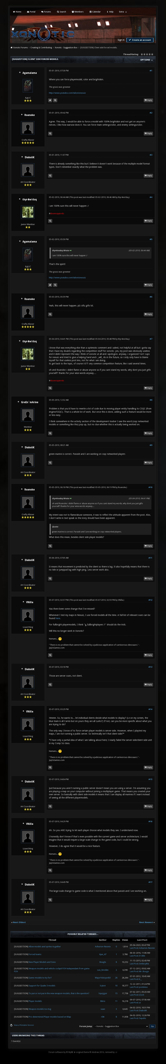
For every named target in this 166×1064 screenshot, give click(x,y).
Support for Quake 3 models (42, 985)
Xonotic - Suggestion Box (66, 47)
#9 (151, 445)
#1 (151, 71)
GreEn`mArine (29, 402)
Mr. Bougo (144, 971)
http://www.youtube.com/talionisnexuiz (67, 93)
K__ (140, 979)
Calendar (95, 11)
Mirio (102, 1001)
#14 (150, 709)
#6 (151, 297)
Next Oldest (19, 922)
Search (61, 11)
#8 (151, 400)
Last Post (134, 948)
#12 (150, 600)
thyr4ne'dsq (29, 199)
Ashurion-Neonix (103, 946)
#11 (150, 558)
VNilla (29, 602)
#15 (150, 779)
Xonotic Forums (20, 47)
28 (116, 978)
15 (116, 993)
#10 (150, 487)
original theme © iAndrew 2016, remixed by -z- (96, 1052)
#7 (151, 339)
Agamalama (30, 73)
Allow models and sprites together (45, 946)
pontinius (143, 987)
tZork (141, 995)
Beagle (103, 962)
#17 (150, 882)
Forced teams (35, 954)
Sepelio (142, 1018)
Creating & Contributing (41, 47)
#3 (151, 155)
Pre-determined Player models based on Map (50, 1017)
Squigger (103, 993)
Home (17, 11)
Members (77, 11)
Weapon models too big (40, 1009)
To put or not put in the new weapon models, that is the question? (59, 993)
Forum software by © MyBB (61, 1052)
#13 (150, 667)
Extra (121, 11)
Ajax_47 (102, 954)
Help (109, 11)
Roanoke (29, 115)
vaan (103, 1009)
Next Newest (146, 922)
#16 (150, 821)
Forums (46, 11)
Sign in (121, 40)
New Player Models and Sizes (42, 962)
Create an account (139, 40)
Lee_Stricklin (102, 970)
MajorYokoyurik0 (103, 978)
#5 (151, 239)
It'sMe (142, 956)
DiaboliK (29, 157)
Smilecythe (144, 963)
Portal (31, 11)
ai (140, 1002)
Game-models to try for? (40, 978)
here (58, 618)
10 (116, 985)
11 (116, 1001)
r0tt (102, 1017)
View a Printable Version (24, 1025)
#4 (151, 197)
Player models (35, 1001)
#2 (151, 113)
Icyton (103, 985)
